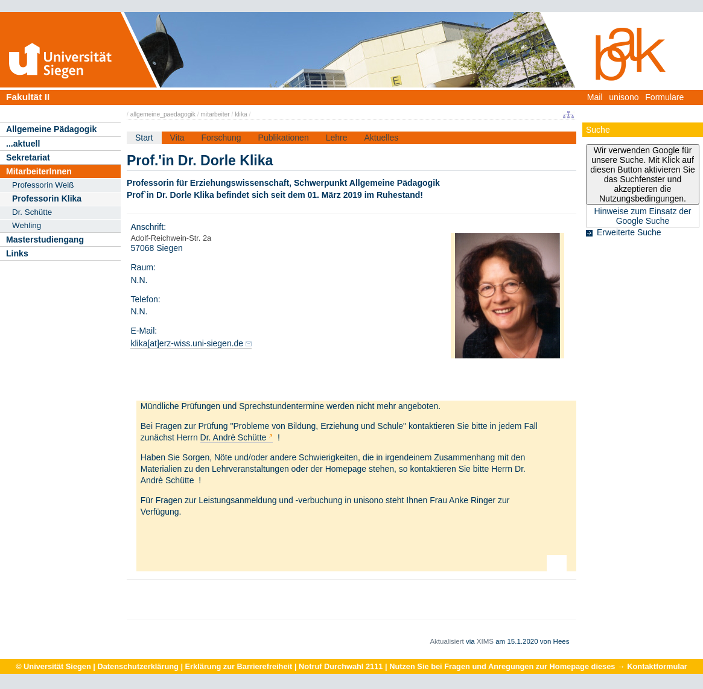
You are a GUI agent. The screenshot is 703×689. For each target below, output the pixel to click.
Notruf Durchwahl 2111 (341, 666)
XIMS (485, 641)
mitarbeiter (214, 114)
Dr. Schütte (32, 212)
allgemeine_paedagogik (163, 114)
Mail (595, 97)
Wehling (26, 225)
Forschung (221, 137)
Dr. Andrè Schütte (233, 437)
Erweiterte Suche (629, 232)
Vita (177, 137)
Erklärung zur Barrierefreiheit (239, 666)
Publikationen (283, 137)
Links (17, 253)
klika (241, 114)
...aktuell (23, 143)
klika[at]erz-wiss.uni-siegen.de (186, 343)
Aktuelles (381, 137)
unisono (623, 97)
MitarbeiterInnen (39, 171)
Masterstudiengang (45, 239)
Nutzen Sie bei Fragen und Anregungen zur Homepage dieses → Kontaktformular (538, 666)
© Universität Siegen (53, 666)
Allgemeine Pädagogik (51, 129)
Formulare (664, 97)
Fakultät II (27, 97)
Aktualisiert (446, 641)
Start (144, 137)
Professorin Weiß (43, 184)
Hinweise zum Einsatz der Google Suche (642, 216)
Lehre (337, 137)
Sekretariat (28, 157)
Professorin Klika (46, 198)
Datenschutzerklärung (137, 666)
